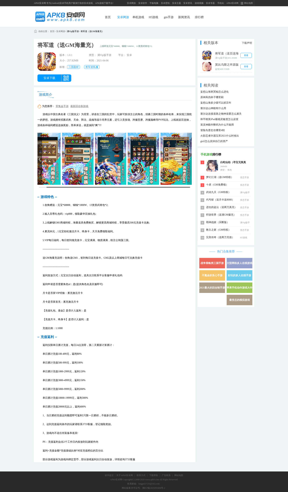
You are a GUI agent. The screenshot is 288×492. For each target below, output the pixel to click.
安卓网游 (131, 3)
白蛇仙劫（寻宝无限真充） (233, 163)
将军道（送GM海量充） (92, 31)
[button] (39, 159)
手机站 (220, 3)
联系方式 (141, 475)
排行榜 (199, 17)
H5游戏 (153, 17)
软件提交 (109, 475)
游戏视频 (199, 3)
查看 (246, 55)
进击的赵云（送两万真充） (221, 207)
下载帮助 (153, 475)
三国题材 (73, 67)
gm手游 (168, 17)
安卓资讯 (187, 3)
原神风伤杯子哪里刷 (212, 97)
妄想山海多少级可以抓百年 (215, 102)
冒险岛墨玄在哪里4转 (212, 130)
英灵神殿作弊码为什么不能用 (217, 124)
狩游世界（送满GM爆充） (221, 214)
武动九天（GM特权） (218, 192)
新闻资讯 (184, 17)
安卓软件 (142, 3)
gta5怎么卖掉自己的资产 (214, 141)
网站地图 (178, 475)
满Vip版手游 (73, 31)
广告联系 (166, 475)
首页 (108, 17)
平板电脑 (154, 3)
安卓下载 (49, 78)
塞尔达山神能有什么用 (213, 108)
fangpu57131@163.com (149, 483)
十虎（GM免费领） (217, 184)
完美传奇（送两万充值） (220, 237)
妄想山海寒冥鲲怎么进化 (214, 91)
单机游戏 (138, 17)
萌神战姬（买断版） (217, 222)
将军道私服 (91, 67)
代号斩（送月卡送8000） (220, 199)
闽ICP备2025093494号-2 (153, 488)
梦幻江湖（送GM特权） (219, 177)
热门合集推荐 (226, 251)
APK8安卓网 (232, 3)
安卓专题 (210, 3)
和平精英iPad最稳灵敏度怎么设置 (219, 119)
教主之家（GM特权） (218, 229)
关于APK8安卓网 (124, 475)
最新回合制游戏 (79, 106)
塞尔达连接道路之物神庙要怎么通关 (221, 113)
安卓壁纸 (165, 3)
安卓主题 (176, 3)
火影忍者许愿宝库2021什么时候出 (219, 135)
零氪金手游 (62, 106)
